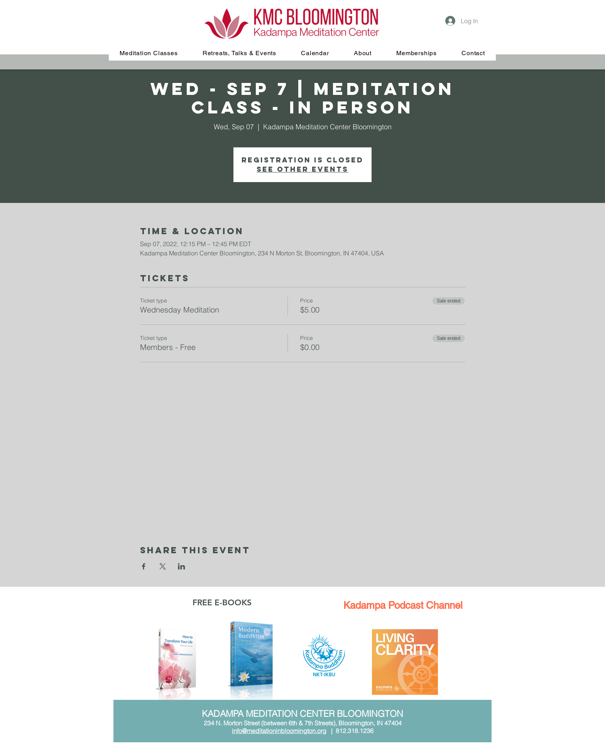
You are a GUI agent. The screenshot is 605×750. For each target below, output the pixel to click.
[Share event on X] (162, 566)
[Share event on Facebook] (143, 566)
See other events (302, 169)
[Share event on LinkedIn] (181, 566)
